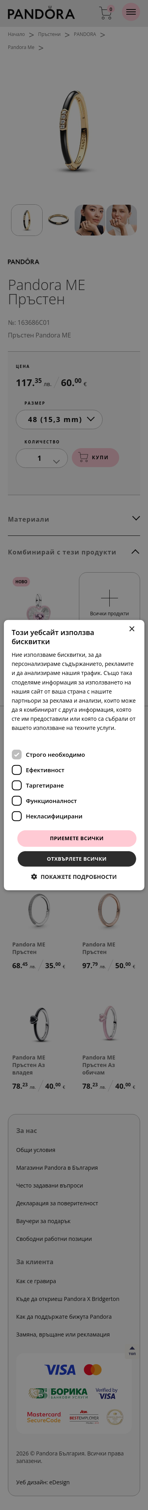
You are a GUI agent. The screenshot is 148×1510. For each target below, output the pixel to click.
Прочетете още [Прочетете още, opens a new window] (32, 737)
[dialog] (74, 755)
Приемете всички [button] (76, 838)
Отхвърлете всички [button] (77, 858)
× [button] (132, 629)
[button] (73, 876)
